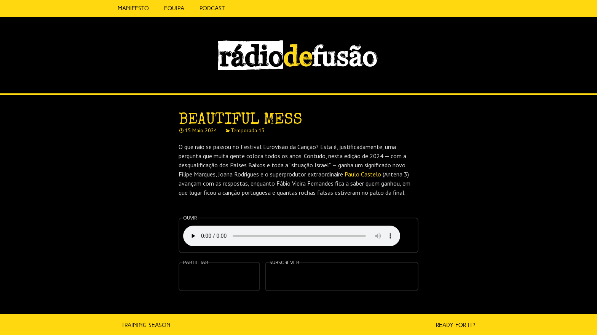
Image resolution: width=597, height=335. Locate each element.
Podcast (212, 8)
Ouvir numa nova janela (410, 231)
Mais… (390, 271)
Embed (239, 271)
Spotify (469, 79)
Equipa (174, 8)
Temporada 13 (248, 130)
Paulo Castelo (363, 174)
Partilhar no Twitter (218, 277)
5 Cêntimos (241, 8)
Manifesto (133, 8)
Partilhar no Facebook (199, 277)
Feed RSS (485, 82)
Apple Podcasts (317, 275)
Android (366, 271)
